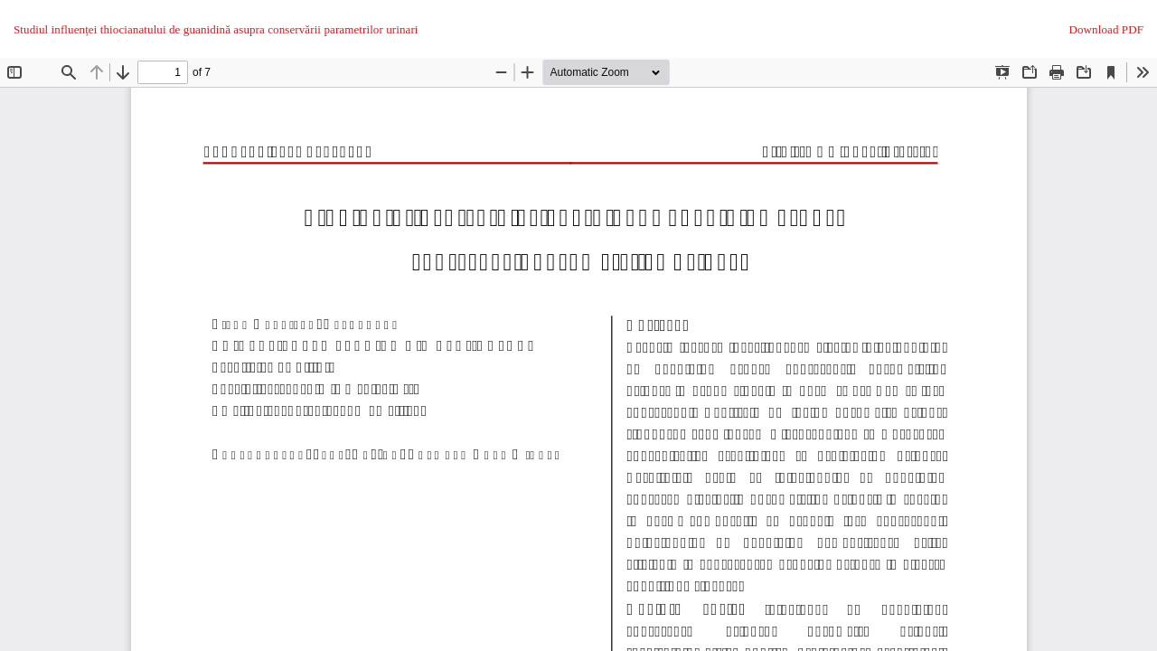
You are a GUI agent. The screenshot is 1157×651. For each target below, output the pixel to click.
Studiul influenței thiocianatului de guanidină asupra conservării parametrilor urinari (216, 29)
